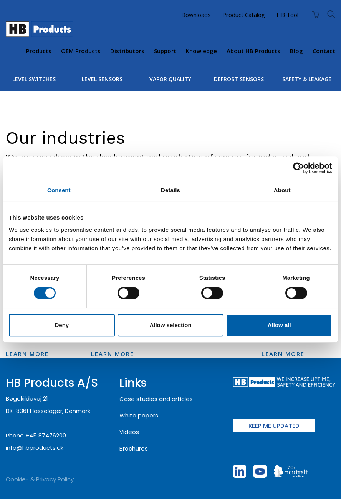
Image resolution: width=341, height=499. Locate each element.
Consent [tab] (59, 190)
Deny (62, 325)
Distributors (127, 51)
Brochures (133, 448)
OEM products (81, 51)
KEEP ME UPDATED (274, 425)
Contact (324, 51)
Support (165, 51)
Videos (129, 432)
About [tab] (282, 190)
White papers (138, 415)
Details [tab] (170, 190)
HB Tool (287, 14)
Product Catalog (243, 14)
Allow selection (170, 325)
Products (38, 51)
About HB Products (253, 51)
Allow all (279, 325)
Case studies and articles (156, 399)
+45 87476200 (45, 435)
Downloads (196, 14)
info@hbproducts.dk (34, 448)
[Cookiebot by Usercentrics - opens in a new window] (298, 168)
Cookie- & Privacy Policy (40, 479)
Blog (296, 51)
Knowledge (201, 51)
